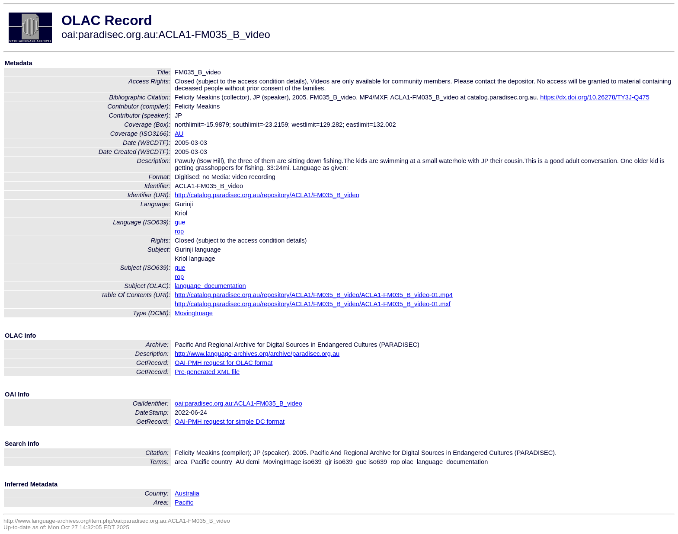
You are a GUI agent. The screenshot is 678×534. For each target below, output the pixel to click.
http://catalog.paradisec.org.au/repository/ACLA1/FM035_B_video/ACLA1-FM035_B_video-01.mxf (313, 304)
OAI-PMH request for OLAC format (223, 362)
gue (180, 222)
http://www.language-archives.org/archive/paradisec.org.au (257, 353)
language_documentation (210, 285)
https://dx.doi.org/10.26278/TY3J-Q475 (594, 97)
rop (179, 231)
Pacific (184, 502)
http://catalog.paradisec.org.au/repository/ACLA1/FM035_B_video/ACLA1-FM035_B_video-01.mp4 (314, 294)
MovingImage (194, 313)
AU (179, 133)
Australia (187, 493)
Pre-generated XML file (207, 371)
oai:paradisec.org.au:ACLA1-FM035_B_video (238, 403)
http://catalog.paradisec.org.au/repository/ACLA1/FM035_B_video (267, 195)
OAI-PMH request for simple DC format (230, 421)
